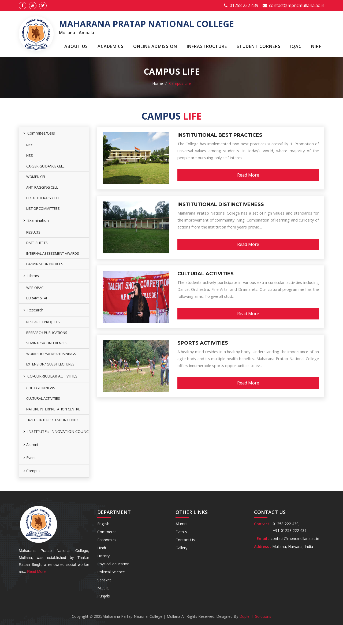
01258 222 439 (244, 5)
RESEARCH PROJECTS (43, 321)
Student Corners (259, 46)
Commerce (107, 531)
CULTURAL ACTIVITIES (43, 398)
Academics (111, 46)
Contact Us (185, 539)
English (103, 523)
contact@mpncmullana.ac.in (296, 5)
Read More (248, 175)
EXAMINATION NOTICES (44, 263)
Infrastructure (207, 46)
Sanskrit (104, 579)
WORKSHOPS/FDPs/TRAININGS (51, 353)
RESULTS (33, 232)
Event (30, 457)
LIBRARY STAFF (37, 298)
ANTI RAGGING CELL (42, 187)
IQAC (295, 46)
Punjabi (103, 596)
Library (31, 275)
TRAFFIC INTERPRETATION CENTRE (53, 419)
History (103, 555)
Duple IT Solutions (255, 616)
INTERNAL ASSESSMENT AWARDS (52, 253)
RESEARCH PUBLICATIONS (46, 332)
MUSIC (103, 587)
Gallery (181, 547)
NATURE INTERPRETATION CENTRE (53, 409)
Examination (36, 220)
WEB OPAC (34, 287)
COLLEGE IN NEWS (40, 388)
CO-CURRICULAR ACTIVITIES (50, 376)
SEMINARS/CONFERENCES (47, 343)
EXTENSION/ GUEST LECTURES (50, 364)
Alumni (31, 444)
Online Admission (155, 46)
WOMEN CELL (36, 176)
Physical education (113, 563)
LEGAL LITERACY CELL (42, 198)
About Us (76, 46)
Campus (32, 470)
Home (157, 83)
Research (33, 309)
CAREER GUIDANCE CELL (45, 166)
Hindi (101, 547)
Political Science (111, 571)
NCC (29, 145)
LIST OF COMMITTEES (43, 208)
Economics (106, 539)
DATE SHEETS (37, 242)
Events (181, 531)
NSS (29, 155)
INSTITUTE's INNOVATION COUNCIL (56, 431)
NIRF (316, 46)
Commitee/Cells (39, 133)
